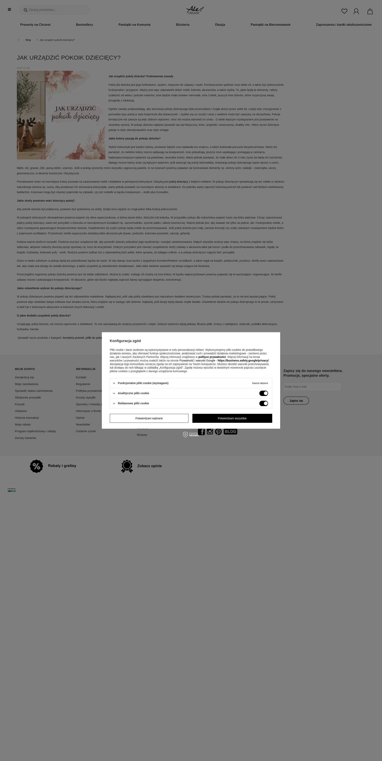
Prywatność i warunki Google (198, 360)
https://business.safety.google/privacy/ (243, 360)
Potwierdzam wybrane (149, 418)
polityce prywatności (212, 357)
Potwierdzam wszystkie (232, 418)
